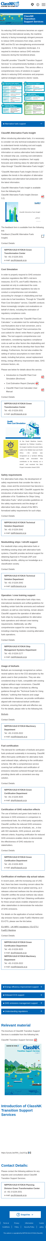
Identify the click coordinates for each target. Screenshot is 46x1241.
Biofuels (4, 714)
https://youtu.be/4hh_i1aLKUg (14, 1153)
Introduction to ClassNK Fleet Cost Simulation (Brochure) (21, 377)
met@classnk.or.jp (19, 657)
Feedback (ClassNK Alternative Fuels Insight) (17, 236)
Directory (32, 4)
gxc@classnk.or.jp (18, 260)
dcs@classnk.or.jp (18, 953)
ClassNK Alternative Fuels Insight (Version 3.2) (19, 196)
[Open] (42, 987)
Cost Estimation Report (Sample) (20, 383)
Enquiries (25, 1214)
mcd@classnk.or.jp (19, 737)
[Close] (42, 124)
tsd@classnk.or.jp (18, 533)
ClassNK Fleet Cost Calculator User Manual (21, 390)
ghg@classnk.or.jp (19, 800)
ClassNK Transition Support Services (17, 1040)
